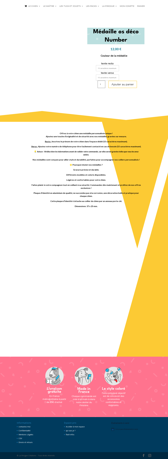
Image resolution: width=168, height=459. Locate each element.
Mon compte (127, 6)
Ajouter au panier (122, 84)
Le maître (48, 6)
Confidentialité (24, 430)
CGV (20, 438)
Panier (141, 6)
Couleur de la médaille (114, 55)
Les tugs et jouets (70, 6)
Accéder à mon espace (75, 426)
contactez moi (24, 426)
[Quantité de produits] (101, 84)
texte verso (107, 73)
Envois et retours (26, 442)
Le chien (33, 6)
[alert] (131, 429)
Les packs (91, 6)
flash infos (70, 434)
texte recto (107, 63)
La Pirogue (108, 6)
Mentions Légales (26, 434)
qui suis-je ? (70, 430)
